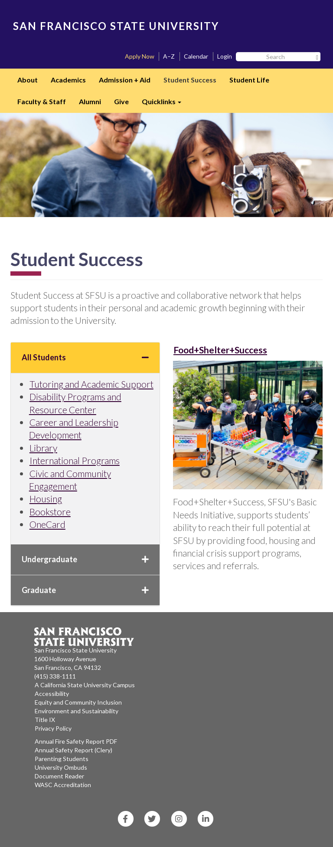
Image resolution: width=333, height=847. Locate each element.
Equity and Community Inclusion (78, 702)
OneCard (47, 524)
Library (43, 447)
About (27, 80)
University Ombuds (61, 767)
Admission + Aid (124, 80)
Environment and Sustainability (76, 711)
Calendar (196, 56)
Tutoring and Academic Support (91, 384)
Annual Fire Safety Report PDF (76, 741)
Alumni (90, 101)
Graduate (85, 590)
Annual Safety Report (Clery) (73, 750)
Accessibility (52, 693)
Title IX (45, 719)
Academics (68, 80)
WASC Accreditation (63, 784)
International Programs (74, 460)
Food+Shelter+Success (220, 349)
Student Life (249, 80)
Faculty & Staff (41, 101)
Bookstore (50, 511)
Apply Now (139, 56)
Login (224, 56)
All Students (85, 357)
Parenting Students (61, 758)
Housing (45, 498)
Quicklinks (165, 104)
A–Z (169, 56)
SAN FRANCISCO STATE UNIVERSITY (116, 26)
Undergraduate (85, 559)
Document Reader (59, 776)
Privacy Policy (53, 728)
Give (121, 101)
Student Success (189, 80)
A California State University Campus (85, 685)
